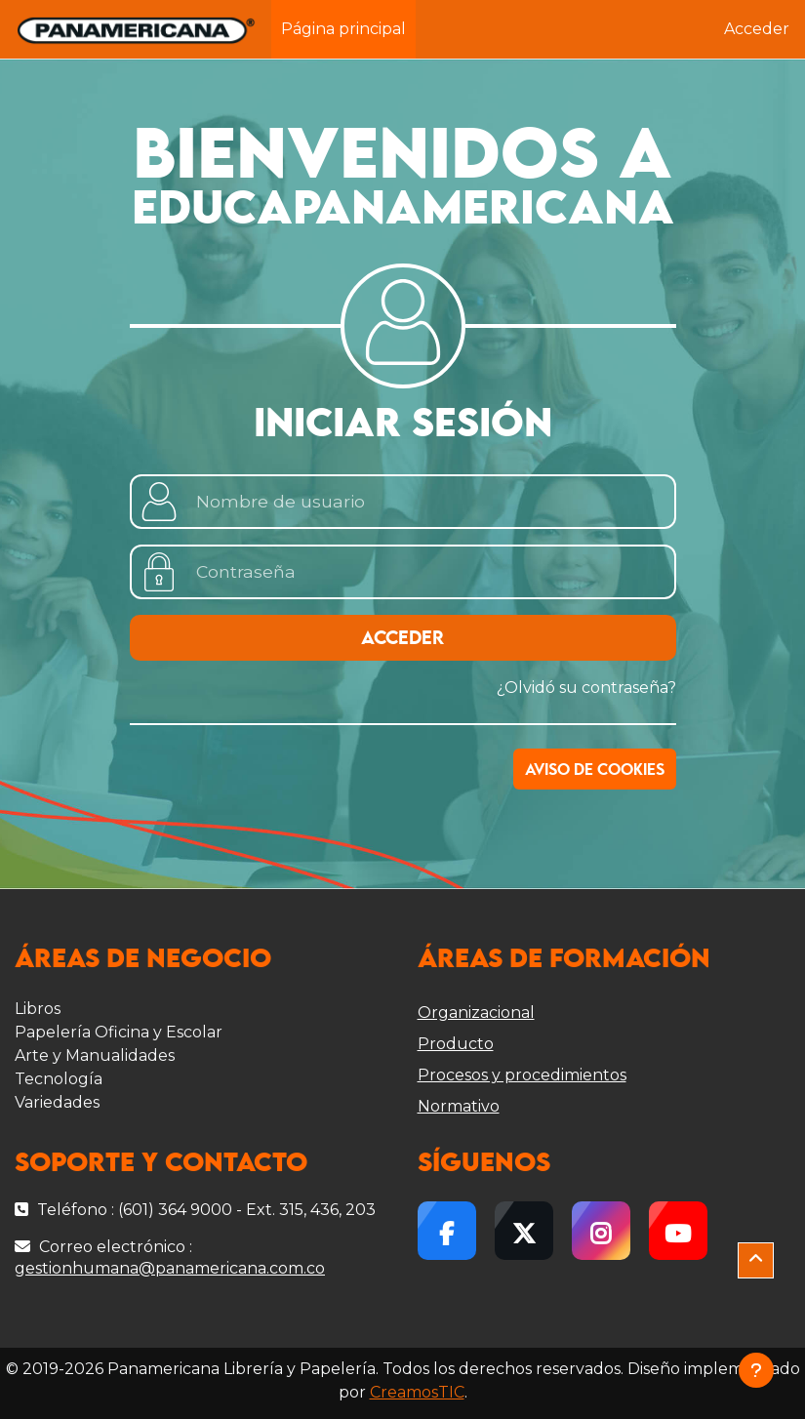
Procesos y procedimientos (522, 1075)
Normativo (459, 1106)
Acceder (756, 29)
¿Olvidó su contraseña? (586, 687)
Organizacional (476, 1012)
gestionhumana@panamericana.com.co (170, 1268)
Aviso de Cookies (594, 770)
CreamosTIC (417, 1392)
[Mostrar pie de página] (756, 1370)
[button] (756, 1260)
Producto (456, 1043)
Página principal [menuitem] (343, 29)
